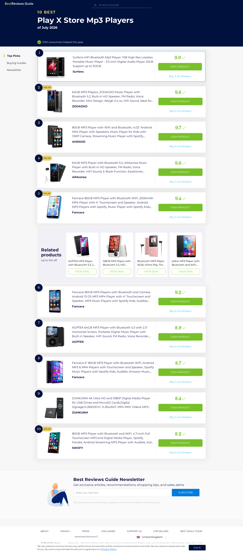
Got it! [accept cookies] (197, 547)
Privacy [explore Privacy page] (65, 531)
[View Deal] (82, 255)
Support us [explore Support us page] (134, 531)
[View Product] (121, 66)
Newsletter (14, 70)
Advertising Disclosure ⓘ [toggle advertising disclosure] (86, 536)
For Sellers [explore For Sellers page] (160, 531)
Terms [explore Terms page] (85, 531)
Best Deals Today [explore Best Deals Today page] (191, 531)
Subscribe (185, 492)
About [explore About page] (44, 531)
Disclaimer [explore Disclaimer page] (108, 531)
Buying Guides (16, 63)
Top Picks (13, 55)
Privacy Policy (109, 549)
